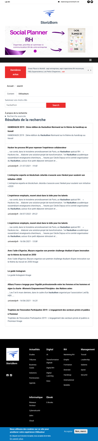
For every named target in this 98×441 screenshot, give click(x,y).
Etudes (32, 355)
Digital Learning (49, 374)
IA (47, 355)
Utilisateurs (24, 94)
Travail (83, 355)
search (20, 86)
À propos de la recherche (16, 113)
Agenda (32, 383)
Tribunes (32, 360)
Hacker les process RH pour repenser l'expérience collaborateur (37, 147)
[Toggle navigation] (49, 60)
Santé (83, 370)
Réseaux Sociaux (32, 403)
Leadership (85, 360)
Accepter (68, 432)
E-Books (49, 402)
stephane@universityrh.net (68, 2)
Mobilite (67, 385)
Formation (68, 365)
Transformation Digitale (51, 361)
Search (56, 105)
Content (10, 94)
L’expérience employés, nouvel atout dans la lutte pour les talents (38, 195)
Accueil (10, 86)
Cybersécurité (34, 411)
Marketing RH (69, 355)
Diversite (67, 370)
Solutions (33, 373)
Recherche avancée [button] (16, 116)
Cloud (31, 421)
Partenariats (34, 378)
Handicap (67, 375)
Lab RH (7, 2)
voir (63, 72)
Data (48, 381)
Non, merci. (80, 432)
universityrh (13, 166)
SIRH (31, 416)
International (69, 380)
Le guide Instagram (17, 271)
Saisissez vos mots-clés (16, 100)
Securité (84, 375)
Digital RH (50, 368)
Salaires (84, 365)
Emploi (66, 360)
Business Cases (32, 366)
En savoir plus (16, 439)
